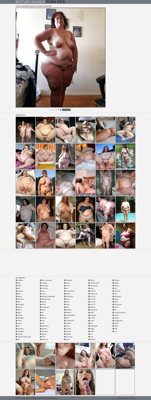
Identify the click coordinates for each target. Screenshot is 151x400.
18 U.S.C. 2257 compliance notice (46, 398)
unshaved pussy (119, 312)
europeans (44, 307)
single (115, 283)
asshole (19, 291)
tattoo (115, 299)
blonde (19, 315)
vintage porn (117, 320)
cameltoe (20, 331)
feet (42, 315)
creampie (44, 285)
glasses (43, 329)
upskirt (115, 315)
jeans (67, 299)
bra (18, 326)
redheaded (93, 326)
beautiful (19, 299)
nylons (91, 280)
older (91, 288)
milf (66, 318)
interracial (68, 296)
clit (18, 339)
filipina (43, 318)
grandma (44, 331)
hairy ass (44, 339)
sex (90, 334)
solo (114, 294)
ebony (43, 302)
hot (66, 288)
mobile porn (69, 320)
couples (43, 283)
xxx (114, 331)
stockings (116, 296)
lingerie (67, 312)
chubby (19, 334)
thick (115, 302)
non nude (68, 337)
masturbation (69, 315)
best (18, 302)
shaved (91, 339)
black (18, 312)
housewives (69, 291)
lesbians (68, 310)
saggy (91, 329)
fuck (42, 320)
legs (66, 307)
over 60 (91, 302)
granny (43, 334)
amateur (19, 280)
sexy (90, 337)
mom (66, 326)
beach (19, 296)
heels (67, 283)
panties (91, 307)
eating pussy (45, 299)
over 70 (91, 304)
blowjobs (20, 318)
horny (67, 285)
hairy (42, 337)
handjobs (68, 280)
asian (18, 285)
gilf (42, 323)
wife (114, 329)
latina (67, 304)
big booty (20, 304)
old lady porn (93, 283)
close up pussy (46, 280)
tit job (115, 307)
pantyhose (92, 310)
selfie (91, 331)
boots (18, 323)
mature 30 (92, 294)
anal (18, 283)
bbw (18, 294)
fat (42, 312)
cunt (42, 291)
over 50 (91, 299)
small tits (116, 291)
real (90, 323)
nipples (67, 334)
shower (115, 280)
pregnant (92, 315)
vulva (115, 323)
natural (67, 331)
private (91, 318)
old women (93, 285)
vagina (115, 318)
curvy (43, 294)
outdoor (92, 291)
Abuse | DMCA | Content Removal (26, 398)
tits (114, 310)
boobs (19, 320)
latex (66, 302)
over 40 (91, 296)
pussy (91, 320)
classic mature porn (23, 337)
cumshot (44, 288)
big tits (19, 307)
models (67, 323)
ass (18, 288)
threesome (117, 304)
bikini (18, 310)
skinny (115, 285)
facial (42, 310)
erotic (43, 304)
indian (67, 294)
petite (91, 312)
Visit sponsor (66, 110)
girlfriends (44, 326)
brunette (19, 329)
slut (114, 288)
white (115, 326)
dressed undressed (47, 296)
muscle (67, 329)
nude (66, 339)
